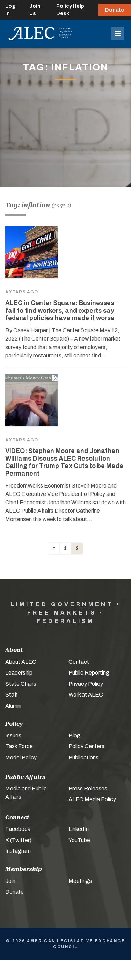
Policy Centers (86, 746)
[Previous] (54, 548)
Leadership (18, 673)
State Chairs (20, 684)
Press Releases (87, 788)
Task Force (19, 746)
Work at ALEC (85, 695)
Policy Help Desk (70, 9)
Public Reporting (88, 673)
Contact (78, 662)
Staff (11, 695)
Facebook (17, 829)
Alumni (13, 706)
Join (10, 881)
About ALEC (20, 662)
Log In (10, 9)
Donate (114, 10)
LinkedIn (78, 829)
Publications (83, 757)
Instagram (18, 851)
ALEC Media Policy (92, 799)
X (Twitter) (18, 840)
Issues (13, 735)
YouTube (79, 840)
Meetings (80, 881)
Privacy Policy (85, 684)
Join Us (35, 9)
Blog (74, 735)
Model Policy (21, 757)
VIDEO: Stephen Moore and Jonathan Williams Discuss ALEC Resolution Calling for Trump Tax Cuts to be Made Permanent (64, 462)
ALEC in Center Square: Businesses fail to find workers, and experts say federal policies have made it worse (60, 310)
